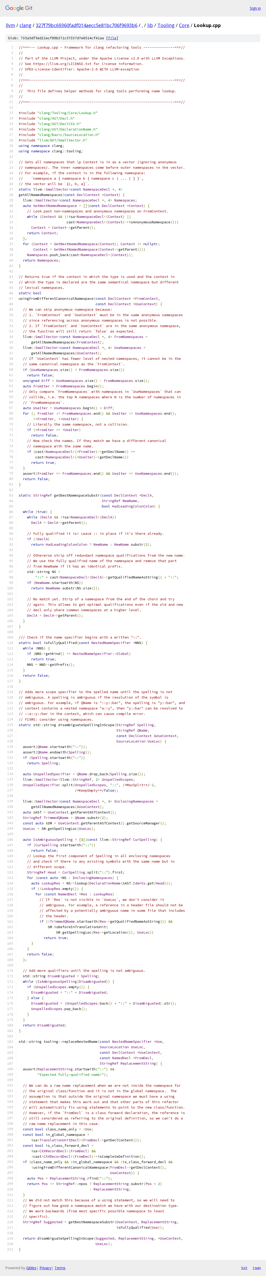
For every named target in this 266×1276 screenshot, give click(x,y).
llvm (10, 25)
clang (25, 25)
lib (150, 25)
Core (184, 25)
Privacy (45, 1267)
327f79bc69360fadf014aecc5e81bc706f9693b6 (86, 25)
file (112, 38)
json (256, 1267)
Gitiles (31, 1267)
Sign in (255, 8)
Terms (60, 1267)
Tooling (166, 25)
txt (244, 1267)
